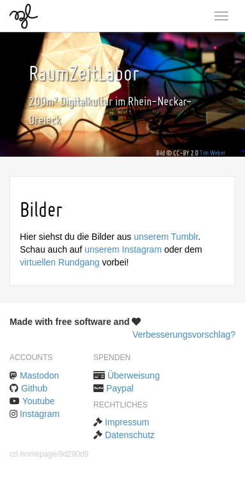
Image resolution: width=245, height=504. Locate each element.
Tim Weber (213, 153)
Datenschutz (130, 435)
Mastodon (39, 375)
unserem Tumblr (166, 237)
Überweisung (133, 375)
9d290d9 (74, 454)
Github (34, 388)
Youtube (38, 401)
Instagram (39, 414)
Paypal (120, 388)
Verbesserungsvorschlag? (183, 334)
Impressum (127, 422)
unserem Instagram (123, 249)
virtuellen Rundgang (60, 262)
